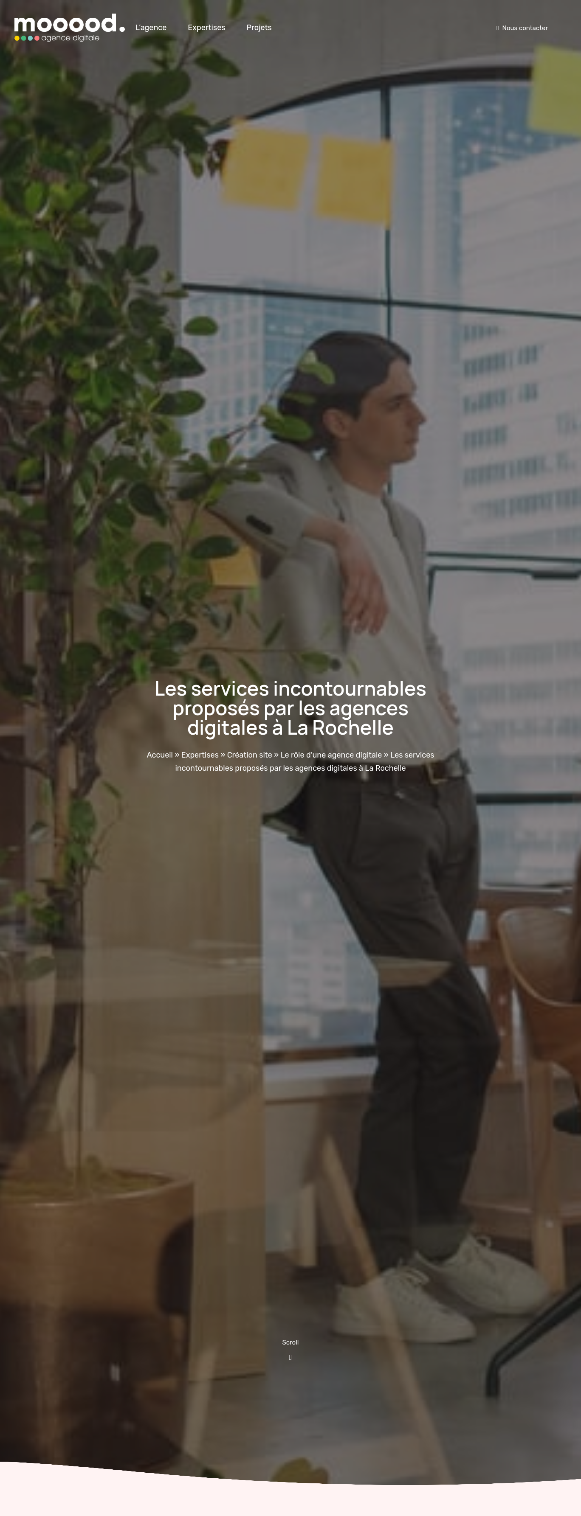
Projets (258, 27)
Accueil (160, 755)
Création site (249, 755)
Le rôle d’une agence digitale (331, 755)
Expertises (206, 27)
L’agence (150, 27)
